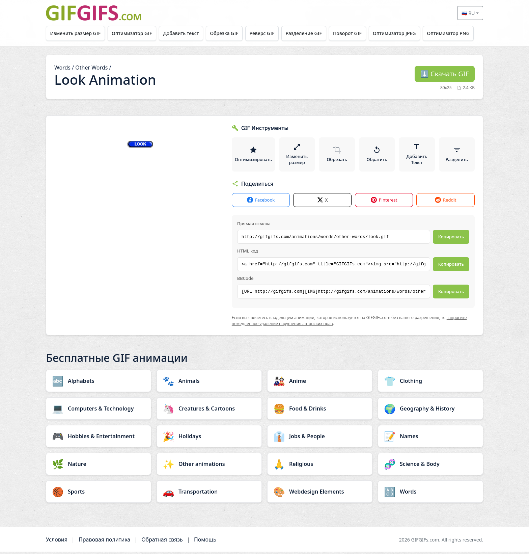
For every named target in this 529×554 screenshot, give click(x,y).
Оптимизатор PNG (456, 33)
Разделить (457, 155)
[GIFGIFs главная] (93, 13)
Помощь (205, 542)
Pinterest (384, 202)
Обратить (377, 155)
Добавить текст (183, 33)
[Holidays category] (209, 438)
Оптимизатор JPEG (401, 33)
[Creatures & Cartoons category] (209, 411)
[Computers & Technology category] (98, 411)
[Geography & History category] (430, 411)
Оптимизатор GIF (133, 33)
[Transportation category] (209, 494)
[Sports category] (98, 494)
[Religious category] (320, 466)
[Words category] (430, 494)
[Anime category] (320, 383)
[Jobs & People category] (320, 438)
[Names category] (430, 438)
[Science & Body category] (430, 466)
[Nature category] (98, 466)
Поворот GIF (353, 33)
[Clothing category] (430, 383)
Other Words (91, 67)
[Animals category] (209, 383)
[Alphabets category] (98, 383)
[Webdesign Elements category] (320, 494)
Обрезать (337, 155)
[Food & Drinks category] (320, 411)
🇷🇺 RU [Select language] (468, 13)
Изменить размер (297, 155)
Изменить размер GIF (76, 33)
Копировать (451, 239)
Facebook (261, 202)
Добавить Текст (417, 155)
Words (62, 67)
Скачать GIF (444, 73)
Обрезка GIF (227, 33)
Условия (56, 542)
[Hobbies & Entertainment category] (98, 438)
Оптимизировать (253, 155)
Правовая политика (104, 542)
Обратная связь (162, 542)
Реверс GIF (265, 33)
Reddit (445, 202)
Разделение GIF (308, 33)
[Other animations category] (209, 466)
